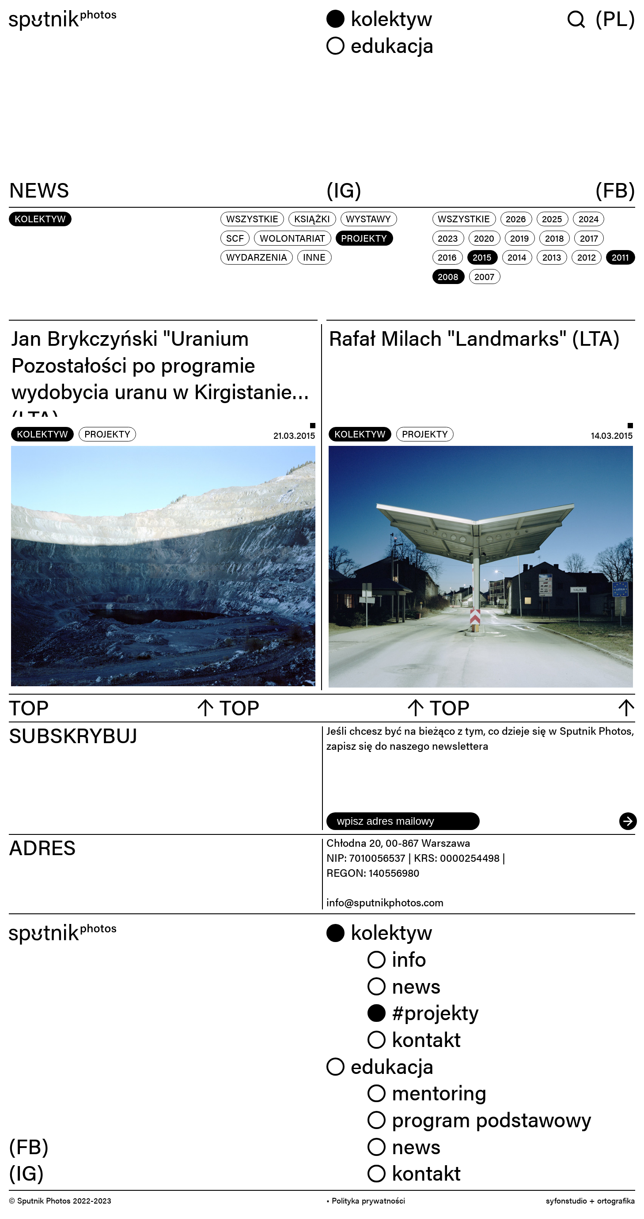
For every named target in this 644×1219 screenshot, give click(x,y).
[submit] (627, 821)
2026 (516, 218)
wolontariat (292, 237)
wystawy (368, 218)
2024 (589, 218)
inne (314, 256)
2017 (589, 237)
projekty (364, 237)
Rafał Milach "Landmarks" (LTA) (474, 337)
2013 (551, 256)
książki (312, 218)
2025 (552, 218)
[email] (403, 821)
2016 (447, 256)
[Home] (163, 20)
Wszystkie (252, 218)
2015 (482, 256)
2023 (448, 237)
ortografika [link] (616, 1200)
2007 (484, 276)
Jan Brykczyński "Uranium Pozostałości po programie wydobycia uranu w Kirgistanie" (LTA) (155, 377)
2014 (517, 256)
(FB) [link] (29, 1145)
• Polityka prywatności (365, 1200)
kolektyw (42, 433)
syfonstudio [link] (566, 1200)
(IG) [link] (26, 1172)
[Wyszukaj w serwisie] (581, 18)
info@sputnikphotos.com (384, 901)
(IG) (343, 190)
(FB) (615, 190)
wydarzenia (256, 256)
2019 (519, 237)
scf (235, 237)
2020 (484, 237)
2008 (448, 276)
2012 (586, 256)
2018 (554, 237)
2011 (620, 256)
